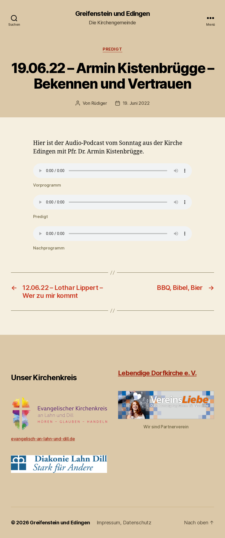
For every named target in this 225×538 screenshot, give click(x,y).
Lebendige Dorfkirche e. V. (157, 373)
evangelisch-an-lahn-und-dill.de (43, 438)
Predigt (112, 49)
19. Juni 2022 (136, 103)
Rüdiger (99, 103)
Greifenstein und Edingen (112, 13)
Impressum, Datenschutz (124, 522)
